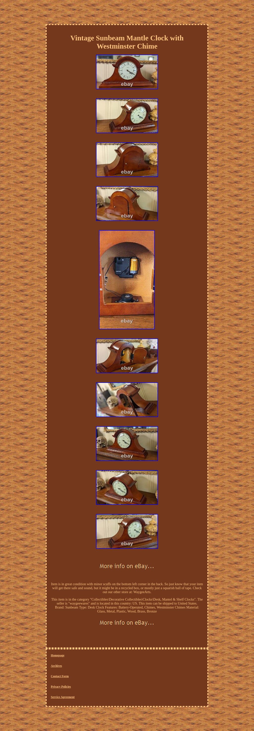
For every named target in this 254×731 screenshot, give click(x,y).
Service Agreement (63, 697)
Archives (56, 666)
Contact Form (60, 676)
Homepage (57, 655)
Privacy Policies (61, 686)
